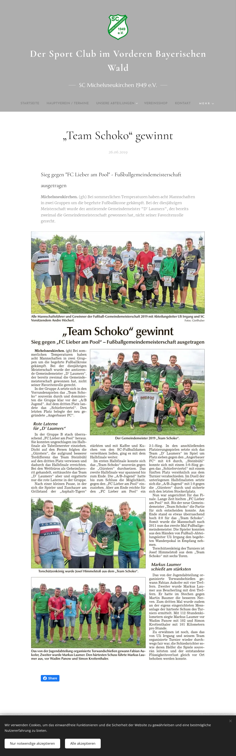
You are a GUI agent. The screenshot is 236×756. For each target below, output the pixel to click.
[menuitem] (31, 103)
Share (50, 678)
